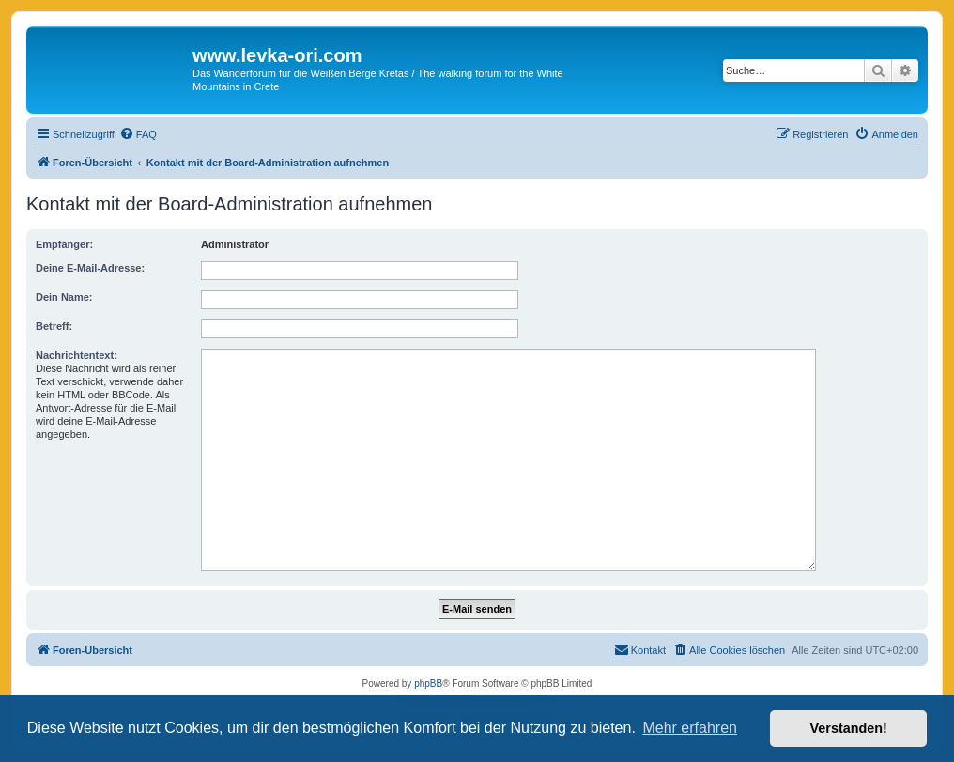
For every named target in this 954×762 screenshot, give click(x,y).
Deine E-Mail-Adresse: (90, 267)
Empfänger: (64, 244)
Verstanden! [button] (848, 728)
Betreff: (54, 326)
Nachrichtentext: (76, 355)
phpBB (428, 683)
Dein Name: (64, 297)
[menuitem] (138, 134)
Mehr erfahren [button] (689, 728)
